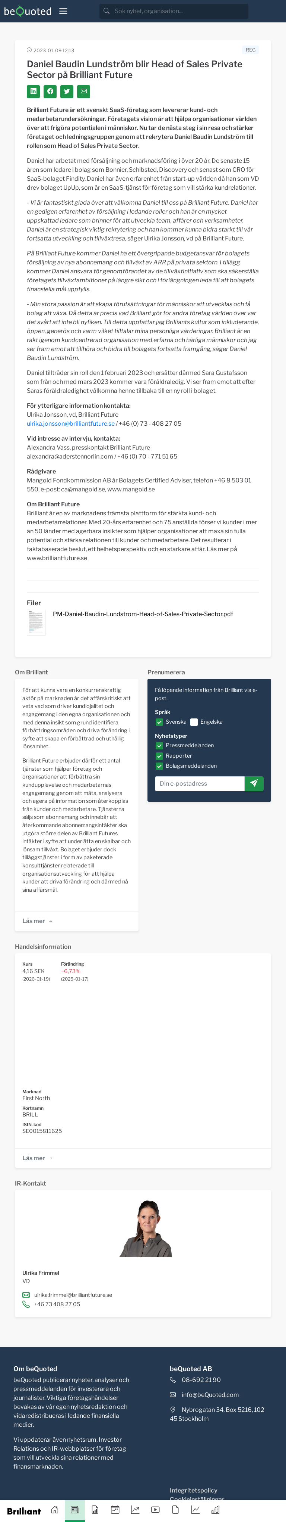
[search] (180, 11)
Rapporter (179, 755)
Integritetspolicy (193, 1490)
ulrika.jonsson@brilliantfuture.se (71, 423)
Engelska (211, 721)
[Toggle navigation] (63, 11)
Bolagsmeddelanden (191, 765)
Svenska (176, 721)
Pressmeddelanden (190, 745)
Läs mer (37, 921)
